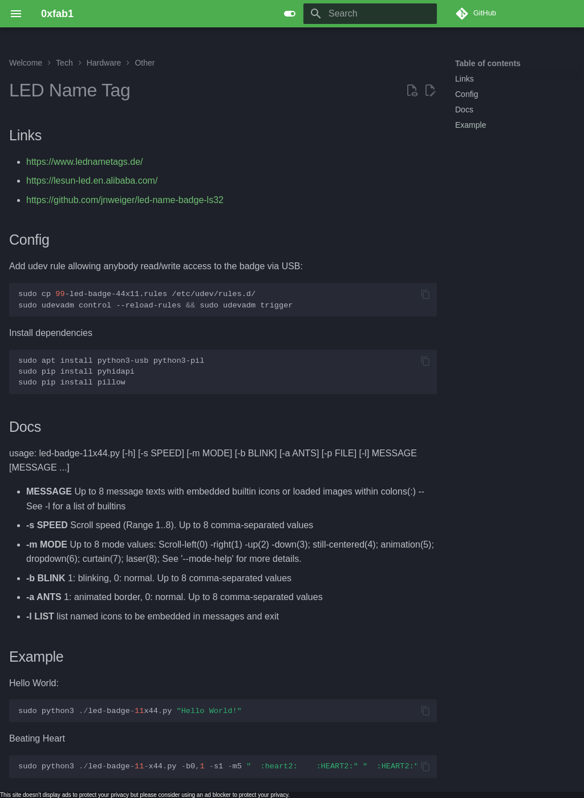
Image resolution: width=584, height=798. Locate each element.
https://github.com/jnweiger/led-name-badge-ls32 (125, 200)
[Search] (370, 13)
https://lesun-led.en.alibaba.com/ (91, 180)
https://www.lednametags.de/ (84, 162)
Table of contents (488, 63)
